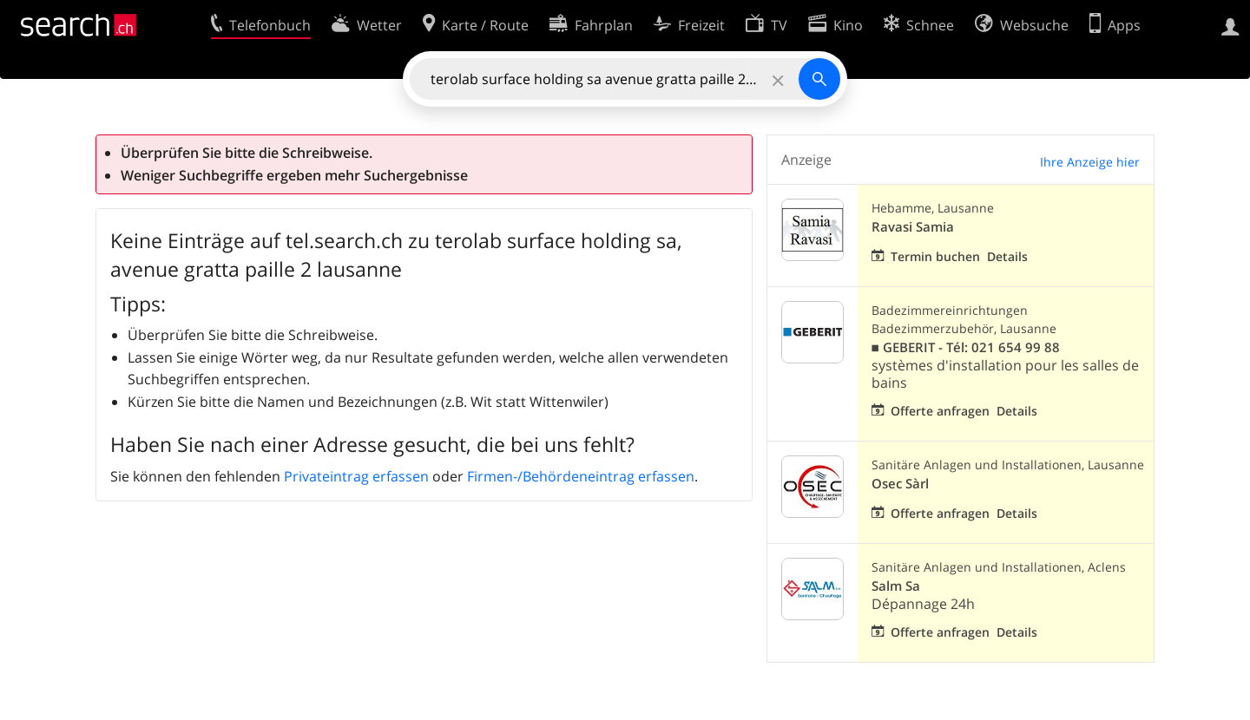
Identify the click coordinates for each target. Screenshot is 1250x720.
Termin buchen (935, 256)
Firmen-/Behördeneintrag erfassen (580, 476)
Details (1007, 256)
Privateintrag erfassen (356, 476)
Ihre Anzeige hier (1090, 162)
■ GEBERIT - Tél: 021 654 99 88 (966, 347)
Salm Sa (896, 586)
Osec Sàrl (900, 484)
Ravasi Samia (913, 227)
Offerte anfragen (940, 411)
